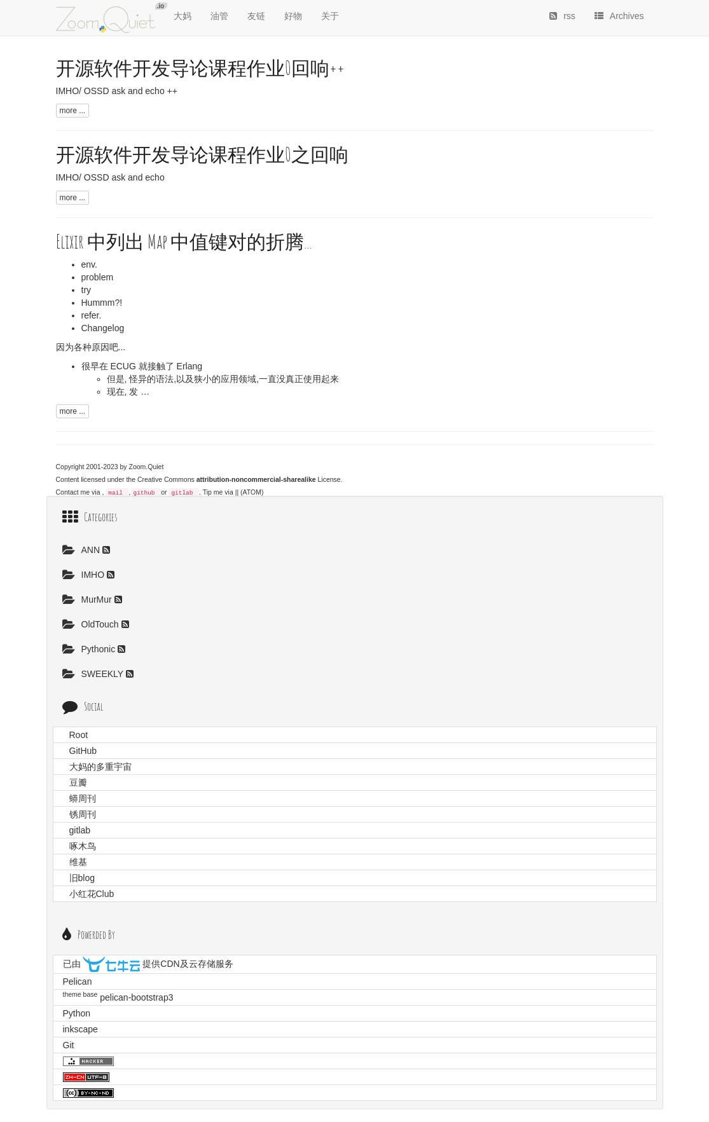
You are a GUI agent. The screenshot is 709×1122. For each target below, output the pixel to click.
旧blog (82, 878)
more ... (73, 110)
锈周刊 (82, 814)
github (144, 492)
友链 (256, 16)
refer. (91, 315)
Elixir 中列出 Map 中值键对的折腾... (184, 241)
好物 (293, 16)
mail (115, 492)
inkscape (80, 1029)
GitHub (83, 751)
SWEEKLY (94, 674)
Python (77, 1013)
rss (562, 16)
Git (68, 1045)
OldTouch (91, 624)
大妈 (182, 16)
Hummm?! (102, 303)
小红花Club (91, 894)
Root (78, 735)
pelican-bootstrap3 (136, 997)
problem (97, 277)
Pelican (77, 981)
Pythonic (90, 649)
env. (89, 264)
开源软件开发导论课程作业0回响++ (200, 67)
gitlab (182, 492)
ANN (82, 550)
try (86, 290)
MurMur (88, 599)
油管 (219, 16)
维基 (78, 862)
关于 (330, 16)
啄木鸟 (82, 846)
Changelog (103, 328)
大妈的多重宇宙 (100, 767)
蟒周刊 (82, 798)
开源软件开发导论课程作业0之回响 (202, 154)
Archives (619, 16)
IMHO (84, 575)
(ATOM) (251, 492)
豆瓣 (78, 782)
